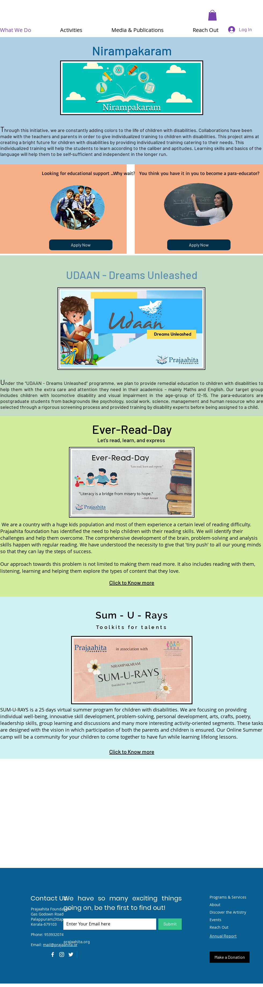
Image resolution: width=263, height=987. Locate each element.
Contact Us (49, 898)
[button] (212, 15)
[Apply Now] (80, 244)
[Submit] (170, 924)
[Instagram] (62, 954)
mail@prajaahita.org (61, 944)
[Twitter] (71, 954)
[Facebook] (52, 954)
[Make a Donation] (230, 957)
